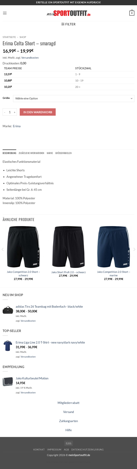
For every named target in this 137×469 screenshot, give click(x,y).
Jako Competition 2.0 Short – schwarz (23, 273)
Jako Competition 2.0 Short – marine (113, 273)
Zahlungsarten (68, 421)
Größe (6, 98)
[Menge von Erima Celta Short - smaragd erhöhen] (15, 112)
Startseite (9, 37)
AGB (66, 449)
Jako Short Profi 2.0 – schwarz (68, 272)
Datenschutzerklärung (87, 449)
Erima (17, 126)
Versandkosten (30, 57)
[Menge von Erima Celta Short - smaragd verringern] (5, 112)
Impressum (54, 449)
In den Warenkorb (37, 112)
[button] (5, 13)
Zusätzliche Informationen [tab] (32, 153)
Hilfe (68, 430)
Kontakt (39, 449)
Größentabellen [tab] (65, 153)
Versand (68, 412)
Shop (23, 37)
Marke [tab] (51, 153)
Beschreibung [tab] (9, 153)
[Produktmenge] (10, 112)
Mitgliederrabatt (68, 403)
